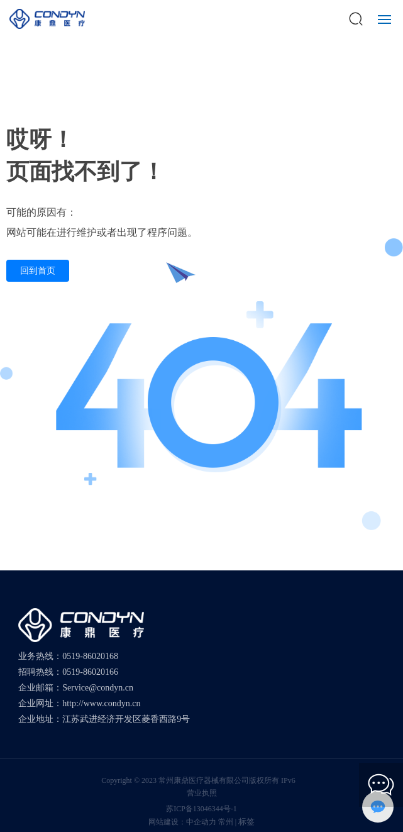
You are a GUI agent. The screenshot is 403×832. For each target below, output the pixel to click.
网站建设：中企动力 (182, 822)
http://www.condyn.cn (101, 703)
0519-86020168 (90, 656)
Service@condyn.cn (97, 687)
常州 (225, 822)
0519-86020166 (90, 672)
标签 (246, 821)
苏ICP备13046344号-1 (201, 808)
